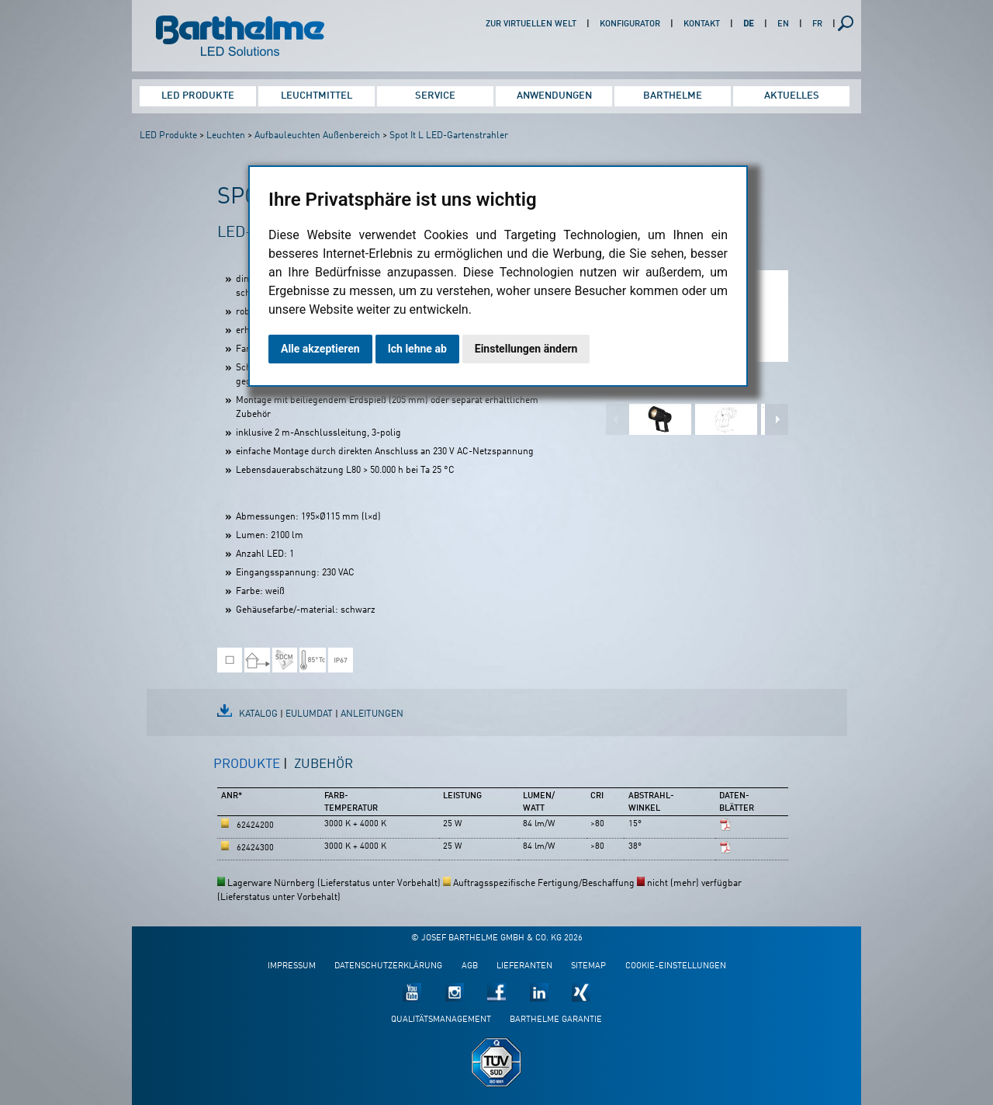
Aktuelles (791, 96)
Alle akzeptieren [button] (320, 348)
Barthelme (672, 96)
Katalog (258, 714)
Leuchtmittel (316, 96)
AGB (470, 966)
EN (783, 24)
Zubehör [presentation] (323, 764)
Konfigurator (630, 24)
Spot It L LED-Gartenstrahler (448, 136)
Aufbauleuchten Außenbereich (317, 136)
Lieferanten (524, 966)
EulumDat (309, 714)
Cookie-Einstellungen (675, 966)
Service (435, 96)
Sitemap (588, 966)
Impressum (292, 966)
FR (817, 24)
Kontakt (701, 24)
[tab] (250, 771)
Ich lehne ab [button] (417, 348)
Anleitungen (372, 714)
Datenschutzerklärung (388, 966)
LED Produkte (197, 96)
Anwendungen (554, 96)
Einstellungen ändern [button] (526, 348)
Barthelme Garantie (556, 1020)
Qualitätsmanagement (441, 1020)
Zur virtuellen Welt (531, 24)
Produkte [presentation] (246, 764)
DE (748, 24)
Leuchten (225, 136)
